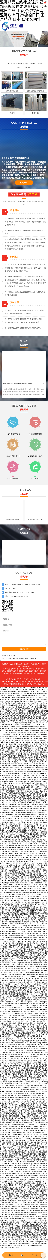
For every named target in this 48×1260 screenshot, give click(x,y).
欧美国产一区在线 (32, 1138)
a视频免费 (26, 1070)
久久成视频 (40, 996)
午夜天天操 (24, 1115)
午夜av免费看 (32, 734)
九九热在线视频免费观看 (19, 738)
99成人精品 (28, 830)
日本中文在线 (19, 898)
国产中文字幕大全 (8, 1144)
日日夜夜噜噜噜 (8, 771)
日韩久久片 (40, 1052)
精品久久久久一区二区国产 (32, 990)
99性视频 (22, 1245)
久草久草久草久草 (28, 1226)
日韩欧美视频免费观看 (7, 728)
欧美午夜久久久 (30, 924)
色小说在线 (16, 984)
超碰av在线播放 (33, 859)
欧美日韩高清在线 (22, 1195)
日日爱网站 (17, 886)
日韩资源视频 (15, 773)
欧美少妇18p (42, 1070)
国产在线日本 (5, 972)
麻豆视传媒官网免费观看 (19, 793)
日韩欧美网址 (29, 1082)
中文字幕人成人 (8, 730)
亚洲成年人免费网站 (38, 1097)
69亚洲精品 (8, 691)
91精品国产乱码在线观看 (38, 1158)
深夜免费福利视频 (14, 918)
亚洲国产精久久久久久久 (36, 723)
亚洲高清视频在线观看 (16, 935)
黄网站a (20, 961)
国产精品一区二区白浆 (34, 1232)
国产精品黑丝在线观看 (19, 1206)
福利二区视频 (23, 1234)
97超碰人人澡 (7, 1126)
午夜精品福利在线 (36, 1197)
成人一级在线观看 (6, 886)
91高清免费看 (5, 808)
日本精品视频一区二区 (12, 1224)
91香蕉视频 (18, 957)
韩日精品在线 (28, 980)
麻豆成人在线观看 (41, 1082)
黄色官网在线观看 (16, 855)
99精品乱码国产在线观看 (12, 914)
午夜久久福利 (4, 785)
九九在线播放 (31, 687)
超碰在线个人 (15, 865)
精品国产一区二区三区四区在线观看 (18, 1204)
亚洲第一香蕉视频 (18, 1124)
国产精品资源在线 (39, 865)
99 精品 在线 (34, 896)
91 (41, 906)
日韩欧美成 (34, 1189)
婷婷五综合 (32, 1109)
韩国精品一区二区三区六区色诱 (13, 1066)
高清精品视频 (16, 760)
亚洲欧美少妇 (7, 947)
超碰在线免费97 (5, 1011)
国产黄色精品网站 (18, 916)
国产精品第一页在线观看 (35, 721)
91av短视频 (10, 1043)
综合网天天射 (33, 1216)
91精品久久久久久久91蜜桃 (28, 959)
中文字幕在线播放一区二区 (30, 851)
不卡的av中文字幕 (18, 1013)
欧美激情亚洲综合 (13, 877)
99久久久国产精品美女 (34, 781)
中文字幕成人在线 (7, 721)
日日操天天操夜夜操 (7, 820)
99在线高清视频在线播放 (18, 1236)
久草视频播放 (26, 910)
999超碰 (35, 1068)
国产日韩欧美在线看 (39, 840)
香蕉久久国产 (16, 1222)
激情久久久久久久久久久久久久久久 (19, 715)
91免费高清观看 (38, 1201)
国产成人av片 (41, 1236)
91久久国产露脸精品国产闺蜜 (35, 890)
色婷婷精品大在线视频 (13, 814)
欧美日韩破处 (43, 783)
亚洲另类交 (33, 1169)
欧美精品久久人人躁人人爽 (20, 1027)
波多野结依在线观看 (11, 1156)
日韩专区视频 (10, 1195)
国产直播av (5, 1218)
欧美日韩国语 (42, 898)
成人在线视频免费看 (26, 992)
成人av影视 (17, 756)
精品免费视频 (30, 986)
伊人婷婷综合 (5, 865)
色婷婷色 (7, 1191)
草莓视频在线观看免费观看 (18, 1060)
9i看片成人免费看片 (18, 1076)
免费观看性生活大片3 (20, 1214)
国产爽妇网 (44, 822)
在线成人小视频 (8, 1185)
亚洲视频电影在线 (37, 754)
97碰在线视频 (5, 986)
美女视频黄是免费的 (32, 933)
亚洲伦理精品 (23, 1212)
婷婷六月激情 (34, 1242)
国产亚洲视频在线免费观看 (28, 939)
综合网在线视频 (19, 1232)
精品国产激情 (14, 1033)
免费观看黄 (31, 1162)
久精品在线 (22, 1181)
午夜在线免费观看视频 (12, 1121)
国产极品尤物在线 (18, 766)
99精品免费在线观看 (37, 972)
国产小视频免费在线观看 (8, 1181)
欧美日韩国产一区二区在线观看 (13, 1021)
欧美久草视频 (34, 777)
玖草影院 (41, 1002)
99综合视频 (32, 1236)
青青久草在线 (15, 861)
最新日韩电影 (26, 1078)
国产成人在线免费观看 (7, 1238)
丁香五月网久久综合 (19, 875)
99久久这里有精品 (31, 898)
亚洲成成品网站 (31, 1175)
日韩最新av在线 (20, 1175)
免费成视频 (29, 1072)
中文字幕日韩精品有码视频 (13, 1023)
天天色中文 (11, 1005)
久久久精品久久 (22, 931)
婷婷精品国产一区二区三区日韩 (19, 908)
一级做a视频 (5, 1033)
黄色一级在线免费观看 (30, 943)
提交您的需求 (24, 649)
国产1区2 (7, 713)
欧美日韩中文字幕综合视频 (35, 982)
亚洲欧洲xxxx (18, 730)
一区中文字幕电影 (31, 1021)
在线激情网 (35, 908)
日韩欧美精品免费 (24, 769)
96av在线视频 (19, 1140)
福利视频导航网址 (31, 766)
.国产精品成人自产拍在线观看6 (25, 812)
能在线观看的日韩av (16, 844)
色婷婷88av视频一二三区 (27, 1113)
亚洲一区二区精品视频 (19, 859)
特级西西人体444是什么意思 (33, 1208)
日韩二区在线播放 (41, 1005)
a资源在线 (33, 1027)
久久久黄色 (16, 1164)
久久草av (7, 793)
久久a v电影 (19, 1193)
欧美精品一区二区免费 (37, 826)
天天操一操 (15, 972)
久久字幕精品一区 (18, 927)
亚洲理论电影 (13, 1050)
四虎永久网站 (9, 781)
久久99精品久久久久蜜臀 (33, 974)
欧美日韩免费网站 (41, 1228)
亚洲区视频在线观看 (33, 875)
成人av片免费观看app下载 (29, 695)
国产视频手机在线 (9, 1142)
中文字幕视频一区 (19, 748)
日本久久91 (14, 808)
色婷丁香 (38, 1087)
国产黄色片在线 (5, 949)
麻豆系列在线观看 (41, 693)
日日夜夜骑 (24, 1177)
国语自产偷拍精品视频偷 (22, 771)
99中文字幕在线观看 (29, 914)
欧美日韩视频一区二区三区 (15, 791)
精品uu (26, 961)
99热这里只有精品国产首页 (33, 767)
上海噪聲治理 (32, 658)
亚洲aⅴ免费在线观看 (17, 974)
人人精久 (3, 978)
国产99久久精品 (9, 1019)
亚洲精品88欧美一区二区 (37, 1234)
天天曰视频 (8, 748)
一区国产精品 (4, 1236)
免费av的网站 (5, 1222)
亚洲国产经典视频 (22, 966)
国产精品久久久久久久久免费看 (15, 797)
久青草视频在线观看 (39, 1050)
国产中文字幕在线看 (7, 842)
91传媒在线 (29, 927)
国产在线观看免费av (18, 1138)
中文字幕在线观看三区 (10, 959)
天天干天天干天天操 (16, 834)
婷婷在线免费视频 (23, 805)
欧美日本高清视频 (22, 1128)
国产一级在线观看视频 (16, 1015)
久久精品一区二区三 (31, 1111)
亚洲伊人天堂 (26, 760)
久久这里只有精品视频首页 (34, 1015)
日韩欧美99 (44, 834)
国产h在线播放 (18, 830)
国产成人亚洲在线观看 (16, 924)
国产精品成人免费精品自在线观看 (18, 1097)
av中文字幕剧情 (30, 846)
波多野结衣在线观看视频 (12, 867)
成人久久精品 (5, 861)
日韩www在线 (21, 810)
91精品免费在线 (11, 769)
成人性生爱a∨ (40, 867)
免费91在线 (24, 803)
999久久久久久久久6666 (18, 785)
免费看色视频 (10, 1136)
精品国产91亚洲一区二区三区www (26, 1025)
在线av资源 (7, 1013)
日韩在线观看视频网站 (37, 1093)
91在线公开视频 (42, 924)
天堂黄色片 (37, 709)
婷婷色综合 (12, 1117)
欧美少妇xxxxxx (34, 1212)
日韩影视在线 (41, 976)
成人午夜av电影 (24, 871)
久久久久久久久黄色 (23, 1142)
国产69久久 (10, 1140)
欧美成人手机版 (14, 1115)
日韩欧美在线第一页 (17, 1072)
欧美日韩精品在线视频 (32, 1043)
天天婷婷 (9, 1123)
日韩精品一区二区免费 (34, 1076)
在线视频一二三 (22, 929)
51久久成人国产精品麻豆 (35, 1245)
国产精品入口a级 (13, 1179)
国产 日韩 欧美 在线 (14, 1087)
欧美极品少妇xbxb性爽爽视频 (17, 736)
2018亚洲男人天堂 (9, 1093)
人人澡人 (26, 1189)
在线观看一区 (37, 771)
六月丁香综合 (24, 1084)
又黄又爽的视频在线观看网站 (16, 996)
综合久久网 (26, 863)
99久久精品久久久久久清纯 (17, 925)
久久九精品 (23, 1058)
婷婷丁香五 (20, 1031)
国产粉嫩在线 (23, 826)
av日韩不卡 (21, 1148)
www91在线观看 (10, 726)
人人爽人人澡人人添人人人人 (30, 773)
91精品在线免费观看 (25, 795)
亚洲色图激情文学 (40, 1029)
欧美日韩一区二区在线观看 (38, 1009)
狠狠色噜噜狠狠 (25, 1164)
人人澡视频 (39, 935)
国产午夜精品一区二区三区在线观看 (31, 1199)
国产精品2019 (9, 1025)
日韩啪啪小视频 (31, 1181)
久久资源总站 (34, 1115)
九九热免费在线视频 (17, 873)
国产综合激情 (5, 836)
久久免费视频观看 (37, 799)
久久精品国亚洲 (25, 1033)
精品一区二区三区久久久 (12, 1080)
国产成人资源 (24, 972)
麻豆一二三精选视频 (29, 886)
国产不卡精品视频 (34, 728)
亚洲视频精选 (12, 847)
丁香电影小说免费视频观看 (18, 1152)
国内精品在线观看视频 (32, 730)
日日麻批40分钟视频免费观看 (13, 767)
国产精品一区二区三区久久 (24, 709)
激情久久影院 (33, 689)
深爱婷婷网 (10, 779)
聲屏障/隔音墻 (10, 63)
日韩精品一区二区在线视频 (16, 822)
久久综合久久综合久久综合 (25, 1005)
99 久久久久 (16, 949)
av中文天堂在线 (21, 816)
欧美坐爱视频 (22, 1119)
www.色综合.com (35, 803)
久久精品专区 (10, 1068)
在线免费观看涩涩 (25, 1064)
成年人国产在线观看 (32, 965)
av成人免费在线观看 (19, 1132)
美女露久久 (10, 1002)
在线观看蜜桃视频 (34, 1152)
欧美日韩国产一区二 (7, 888)
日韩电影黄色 (4, 824)
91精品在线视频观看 (32, 1238)
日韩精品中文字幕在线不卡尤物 (28, 732)
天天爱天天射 (15, 1220)
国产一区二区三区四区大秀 (32, 1039)
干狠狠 (18, 726)
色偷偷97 (15, 699)
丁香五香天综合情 (40, 806)
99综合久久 (33, 1150)
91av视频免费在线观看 (39, 984)
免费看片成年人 (18, 1054)
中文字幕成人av (34, 832)
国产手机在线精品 (42, 1031)
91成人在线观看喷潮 (16, 1029)
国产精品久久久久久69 (34, 1037)
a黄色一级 (20, 1117)
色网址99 (15, 697)
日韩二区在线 (28, 844)
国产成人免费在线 (17, 965)
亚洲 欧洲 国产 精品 (23, 707)
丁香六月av (14, 1212)
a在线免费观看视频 (28, 814)
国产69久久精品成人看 (29, 949)
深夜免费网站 (35, 1142)
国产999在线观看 (6, 1052)
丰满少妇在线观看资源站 (34, 847)
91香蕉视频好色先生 (22, 1158)
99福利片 (26, 828)
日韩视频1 (28, 916)
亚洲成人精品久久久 (36, 1085)
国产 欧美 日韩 (23, 1169)
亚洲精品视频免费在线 (36, 701)
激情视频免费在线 (14, 840)
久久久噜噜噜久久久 (32, 1124)
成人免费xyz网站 (20, 779)
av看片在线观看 (18, 978)
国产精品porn (43, 1025)
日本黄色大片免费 (22, 1085)
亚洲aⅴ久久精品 (39, 1072)
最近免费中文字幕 (34, 736)
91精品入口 (26, 970)
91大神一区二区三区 (29, 1146)
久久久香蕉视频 (18, 1123)
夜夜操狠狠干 (18, 906)
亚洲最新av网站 (40, 1123)
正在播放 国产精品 (28, 775)
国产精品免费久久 (38, 877)
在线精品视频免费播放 (21, 1197)
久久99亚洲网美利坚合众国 (18, 1216)
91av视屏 (23, 1179)
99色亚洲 (39, 789)
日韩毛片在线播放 (15, 1078)
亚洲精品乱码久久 (38, 1035)
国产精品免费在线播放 (31, 834)
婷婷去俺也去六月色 (12, 896)
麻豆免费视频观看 (41, 1220)
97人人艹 (19, 1136)
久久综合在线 (31, 705)
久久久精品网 (34, 738)
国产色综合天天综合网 (29, 726)
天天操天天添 (41, 920)
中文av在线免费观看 (20, 937)
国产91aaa (34, 805)
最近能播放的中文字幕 (37, 1099)
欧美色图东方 (16, 1226)
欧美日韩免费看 (34, 787)
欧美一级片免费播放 (41, 855)
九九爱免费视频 (30, 968)
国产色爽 (29, 988)
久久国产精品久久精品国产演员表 (24, 1183)
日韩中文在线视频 (30, 892)
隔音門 (19, 67)
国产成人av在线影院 (27, 693)
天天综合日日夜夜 (17, 713)
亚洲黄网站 (5, 689)
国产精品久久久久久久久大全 (10, 838)
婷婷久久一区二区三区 (13, 863)
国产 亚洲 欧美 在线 (20, 703)
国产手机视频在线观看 (15, 990)
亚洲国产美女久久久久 (32, 1066)
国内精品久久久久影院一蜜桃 (26, 752)
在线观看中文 (35, 717)
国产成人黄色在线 (19, 1210)
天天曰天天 (10, 902)
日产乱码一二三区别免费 (27, 976)
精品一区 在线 (14, 853)
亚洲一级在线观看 (28, 1228)
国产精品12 (20, 953)
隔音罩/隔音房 (23, 63)
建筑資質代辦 (14, 658)
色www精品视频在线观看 (17, 687)
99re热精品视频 (33, 703)
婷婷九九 (16, 881)
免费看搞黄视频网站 (7, 1158)
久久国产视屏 (29, 1054)
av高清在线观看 (18, 968)
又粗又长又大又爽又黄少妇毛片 (33, 1171)
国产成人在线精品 (41, 998)
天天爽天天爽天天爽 (36, 793)
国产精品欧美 (21, 705)
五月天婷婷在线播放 (32, 1056)
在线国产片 (7, 965)
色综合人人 (19, 820)
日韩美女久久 (17, 920)
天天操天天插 (19, 1043)
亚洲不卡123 (26, 894)
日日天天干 (24, 777)
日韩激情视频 (27, 1000)
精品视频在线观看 (26, 963)
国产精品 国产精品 (31, 746)
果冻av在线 (33, 1224)
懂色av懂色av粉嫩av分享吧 (15, 746)
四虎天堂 (36, 830)
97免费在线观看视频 (38, 849)
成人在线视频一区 (37, 1080)
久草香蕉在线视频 (18, 1240)
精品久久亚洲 (33, 1041)
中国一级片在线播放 (10, 941)
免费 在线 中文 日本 (14, 970)
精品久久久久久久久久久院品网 (15, 1187)
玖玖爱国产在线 (21, 728)
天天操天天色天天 (22, 1144)
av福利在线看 (28, 1023)
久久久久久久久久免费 (32, 978)
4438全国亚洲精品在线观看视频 (16, 701)
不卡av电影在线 (37, 894)
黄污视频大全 (7, 734)
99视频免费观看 (37, 1154)
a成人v (9, 830)
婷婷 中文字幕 (27, 1201)
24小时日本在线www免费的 (9, 742)
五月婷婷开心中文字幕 (29, 922)
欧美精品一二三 (17, 1203)
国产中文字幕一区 (32, 1126)
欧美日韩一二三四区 (23, 754)
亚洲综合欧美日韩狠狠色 (34, 1218)
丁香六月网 (10, 898)
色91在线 (4, 925)
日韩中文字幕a (25, 984)
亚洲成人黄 (15, 963)
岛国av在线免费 (21, 1167)
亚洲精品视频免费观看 (17, 1218)
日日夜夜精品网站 (24, 1244)
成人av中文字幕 (35, 1095)
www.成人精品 (30, 1031)
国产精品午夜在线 (29, 920)
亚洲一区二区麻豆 (19, 1103)
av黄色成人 (26, 1080)
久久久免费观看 (8, 1232)
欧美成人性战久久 (22, 1093)
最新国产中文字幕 (29, 1203)
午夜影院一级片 (17, 1011)
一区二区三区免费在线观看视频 (16, 723)
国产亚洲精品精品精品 (18, 789)
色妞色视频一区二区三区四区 (26, 1019)
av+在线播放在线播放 (13, 758)
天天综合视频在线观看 (23, 1068)
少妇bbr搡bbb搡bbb (17, 1082)
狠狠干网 (31, 998)
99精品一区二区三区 (27, 1220)
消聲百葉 (28, 67)
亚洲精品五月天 (42, 687)
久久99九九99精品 (25, 750)
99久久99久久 (9, 1107)
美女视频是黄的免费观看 (20, 1099)
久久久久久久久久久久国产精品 (25, 842)
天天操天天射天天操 (32, 791)
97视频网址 (23, 711)
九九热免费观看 (35, 707)
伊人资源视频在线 (10, 1119)
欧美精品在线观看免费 (16, 890)
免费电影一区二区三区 (31, 1134)
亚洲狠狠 (32, 1177)
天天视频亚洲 (29, 953)
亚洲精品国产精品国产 (26, 808)
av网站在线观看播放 (33, 1103)
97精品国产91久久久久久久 (36, 925)
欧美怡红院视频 (16, 1191)
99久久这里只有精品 (28, 918)
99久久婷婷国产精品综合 (37, 885)
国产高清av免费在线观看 (29, 1173)
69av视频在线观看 (25, 1156)
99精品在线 (8, 1208)
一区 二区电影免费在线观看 (9, 1084)
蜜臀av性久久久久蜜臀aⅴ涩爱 (36, 748)
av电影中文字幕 (20, 1037)
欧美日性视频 (35, 1121)
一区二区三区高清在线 (12, 803)
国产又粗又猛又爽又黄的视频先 (36, 719)
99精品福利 (21, 847)
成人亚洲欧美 (28, 713)
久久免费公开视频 (15, 894)
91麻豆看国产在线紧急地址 (20, 836)
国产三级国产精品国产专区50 (35, 1013)
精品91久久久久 (14, 1109)
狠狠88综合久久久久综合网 (34, 873)
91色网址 (22, 697)
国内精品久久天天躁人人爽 (30, 1089)
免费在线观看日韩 (40, 818)
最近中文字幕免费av (25, 1035)
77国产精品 (14, 832)
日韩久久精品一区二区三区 (12, 783)
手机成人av (16, 1242)
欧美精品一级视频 (13, 1160)
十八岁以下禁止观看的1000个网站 (36, 1240)
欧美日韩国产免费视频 (31, 957)
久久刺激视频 (31, 1007)
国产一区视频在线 (40, 740)
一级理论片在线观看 (27, 1160)
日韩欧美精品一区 (13, 1173)
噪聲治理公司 (23, 658)
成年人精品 (33, 931)
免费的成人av (26, 840)
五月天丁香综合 (13, 883)
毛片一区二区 (28, 1191)
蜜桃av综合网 (16, 943)
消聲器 (39, 63)
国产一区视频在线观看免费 (16, 955)
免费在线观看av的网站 (19, 1041)
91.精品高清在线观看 (22, 1095)
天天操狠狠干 (28, 1230)
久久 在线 (16, 777)
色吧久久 (3, 1160)
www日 (36, 779)
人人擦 (36, 992)
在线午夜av (37, 904)
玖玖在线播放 (4, 1230)
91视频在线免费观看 (36, 883)
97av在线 (24, 1109)
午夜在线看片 (10, 1085)
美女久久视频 (23, 1009)
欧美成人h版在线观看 (10, 1244)
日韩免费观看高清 (16, 1230)
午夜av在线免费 (26, 1101)
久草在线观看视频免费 (29, 783)
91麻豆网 (16, 900)
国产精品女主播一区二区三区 (37, 1058)
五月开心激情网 (5, 927)
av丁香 (42, 1056)
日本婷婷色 (22, 869)
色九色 (9, 978)
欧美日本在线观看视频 (10, 826)
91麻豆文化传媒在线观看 (39, 863)
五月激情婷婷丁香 (11, 939)
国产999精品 (40, 814)
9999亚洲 (7, 738)
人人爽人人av (41, 886)
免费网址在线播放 (16, 828)
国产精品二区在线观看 (35, 785)
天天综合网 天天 (34, 1144)
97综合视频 (40, 918)
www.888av (4, 840)
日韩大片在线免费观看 (31, 824)
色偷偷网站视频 (27, 756)
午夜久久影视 (5, 1138)
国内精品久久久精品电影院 (12, 806)
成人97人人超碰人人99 (8, 1162)
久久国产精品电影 (20, 721)
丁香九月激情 (28, 820)
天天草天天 (24, 883)
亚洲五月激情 (15, 1247)
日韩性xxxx (4, 922)
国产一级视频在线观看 (26, 1017)
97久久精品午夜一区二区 (11, 818)
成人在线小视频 (11, 805)
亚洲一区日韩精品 (13, 1101)
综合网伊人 (33, 929)
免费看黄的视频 (26, 865)
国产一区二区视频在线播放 (23, 1185)
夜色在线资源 (30, 1052)
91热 (5, 883)
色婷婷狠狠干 (40, 1132)
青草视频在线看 (23, 1045)
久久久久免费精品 (10, 931)
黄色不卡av (30, 1210)
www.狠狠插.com (30, 951)
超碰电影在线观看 (28, 867)
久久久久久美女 (5, 799)
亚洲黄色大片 (17, 1208)
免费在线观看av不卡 (16, 1111)
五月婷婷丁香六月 (32, 822)
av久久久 (34, 1046)
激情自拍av (4, 857)
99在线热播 (19, 888)
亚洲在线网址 (13, 992)
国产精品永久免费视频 (20, 947)
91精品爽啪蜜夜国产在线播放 (10, 904)
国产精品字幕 (29, 935)
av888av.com (30, 789)
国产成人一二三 (37, 715)
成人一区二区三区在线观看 (26, 941)
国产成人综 (23, 879)
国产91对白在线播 (13, 1177)
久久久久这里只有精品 (13, 1146)
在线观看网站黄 (27, 806)
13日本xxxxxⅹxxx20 (20, 734)
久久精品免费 (28, 855)
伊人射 (23, 1130)
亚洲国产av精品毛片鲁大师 (21, 799)
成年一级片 (18, 1070)
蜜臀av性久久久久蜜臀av (35, 697)
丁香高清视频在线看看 (7, 1031)
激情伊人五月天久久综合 (12, 775)
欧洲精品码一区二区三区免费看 (11, 1000)
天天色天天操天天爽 (26, 945)
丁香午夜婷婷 (19, 1107)
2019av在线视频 (26, 904)
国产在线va (16, 851)
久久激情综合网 (19, 781)
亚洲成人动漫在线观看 (22, 725)
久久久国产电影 (9, 754)
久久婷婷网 (43, 859)
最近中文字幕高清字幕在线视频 (18, 764)
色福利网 (32, 699)
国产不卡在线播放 (16, 824)
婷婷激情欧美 (13, 871)
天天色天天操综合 (13, 912)
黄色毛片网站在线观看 (32, 1107)
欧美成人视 (4, 1060)
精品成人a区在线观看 (35, 1060)
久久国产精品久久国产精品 (10, 695)
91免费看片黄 (24, 699)
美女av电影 (4, 1109)
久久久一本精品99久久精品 (9, 750)
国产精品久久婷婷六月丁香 (35, 1148)
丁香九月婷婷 (31, 869)
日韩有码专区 (13, 945)
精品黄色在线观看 (18, 933)
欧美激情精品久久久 (26, 744)
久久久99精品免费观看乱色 (21, 1046)
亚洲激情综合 (23, 832)
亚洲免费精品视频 (24, 717)
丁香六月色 (29, 1062)
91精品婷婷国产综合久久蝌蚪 (36, 797)
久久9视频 (33, 857)
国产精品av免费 (40, 1160)
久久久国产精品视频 (22, 1004)
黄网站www (36, 1033)
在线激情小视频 (6, 1242)
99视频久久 (7, 916)
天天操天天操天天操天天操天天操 (31, 742)
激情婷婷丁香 (25, 900)
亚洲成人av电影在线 (28, 1222)
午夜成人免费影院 (25, 1050)
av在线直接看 (7, 968)
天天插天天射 (24, 896)
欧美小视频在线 (17, 1134)
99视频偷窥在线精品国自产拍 (29, 1105)
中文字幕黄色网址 (9, 1128)
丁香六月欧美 (25, 1121)
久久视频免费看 (35, 828)
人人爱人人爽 (40, 775)
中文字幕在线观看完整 (19, 1074)
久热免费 (9, 787)
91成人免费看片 (5, 859)
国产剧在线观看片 (15, 1228)
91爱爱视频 (36, 910)
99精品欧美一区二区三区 (21, 849)
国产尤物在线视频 (30, 1193)
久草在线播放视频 (38, 760)
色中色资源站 (21, 1162)
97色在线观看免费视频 (38, 836)
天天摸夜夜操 (13, 879)
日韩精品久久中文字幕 (10, 1113)
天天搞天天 (20, 1238)
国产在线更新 (9, 1070)
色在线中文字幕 (25, 912)
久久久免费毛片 (12, 1017)
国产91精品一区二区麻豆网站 (19, 857)
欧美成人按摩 (34, 1128)
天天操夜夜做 (31, 955)
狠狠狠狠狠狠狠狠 (15, 922)
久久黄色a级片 (40, 1054)
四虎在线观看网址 (12, 1199)
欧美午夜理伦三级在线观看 (26, 1165)
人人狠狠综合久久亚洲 (21, 1048)
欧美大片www (34, 994)
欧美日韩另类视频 (6, 900)
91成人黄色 (25, 1242)
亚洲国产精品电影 (28, 1087)
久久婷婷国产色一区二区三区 (37, 1179)
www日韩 (34, 1070)
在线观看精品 (42, 1216)
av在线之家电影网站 (17, 986)
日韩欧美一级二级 (30, 888)
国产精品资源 (26, 1154)
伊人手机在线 (34, 1048)
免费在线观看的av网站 (28, 881)
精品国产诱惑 (13, 1009)
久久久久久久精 (35, 1084)
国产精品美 (42, 726)
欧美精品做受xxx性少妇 (31, 906)
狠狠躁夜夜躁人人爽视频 (34, 810)
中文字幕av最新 (14, 1130)
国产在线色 (11, 953)
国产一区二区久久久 (10, 1148)
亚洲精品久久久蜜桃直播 (15, 846)
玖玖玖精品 (40, 853)
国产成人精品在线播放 (21, 994)
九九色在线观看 (11, 929)
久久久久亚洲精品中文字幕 (19, 689)
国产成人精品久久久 (21, 1002)
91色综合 (30, 779)
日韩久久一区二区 (37, 691)
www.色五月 (24, 1224)
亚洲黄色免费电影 (21, 998)
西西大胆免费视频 (15, 1154)
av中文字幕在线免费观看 (21, 691)
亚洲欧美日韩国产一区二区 (16, 988)
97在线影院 (13, 869)
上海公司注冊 (4, 658)
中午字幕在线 (40, 986)
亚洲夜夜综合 (32, 1074)
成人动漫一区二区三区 (27, 853)
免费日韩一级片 (25, 877)
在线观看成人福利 (9, 810)
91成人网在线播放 (34, 1206)
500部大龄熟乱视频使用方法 (15, 1091)
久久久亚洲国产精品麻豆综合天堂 (36, 902)
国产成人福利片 (8, 885)
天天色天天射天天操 (26, 740)
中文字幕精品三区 (32, 1187)
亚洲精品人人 (12, 1165)
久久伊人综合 (10, 707)
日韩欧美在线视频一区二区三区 (32, 861)
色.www (43, 1107)
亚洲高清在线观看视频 (20, 787)
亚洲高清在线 (18, 892)
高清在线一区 (12, 961)
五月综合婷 (4, 687)
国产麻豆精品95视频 (39, 1156)
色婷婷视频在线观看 (35, 1167)
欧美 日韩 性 (30, 996)
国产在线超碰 (32, 879)
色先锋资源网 (42, 857)
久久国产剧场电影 (35, 1195)
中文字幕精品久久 (31, 1140)
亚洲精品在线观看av (21, 885)
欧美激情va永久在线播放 (36, 937)
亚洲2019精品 (35, 871)
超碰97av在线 (12, 1035)
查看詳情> (24, 183)
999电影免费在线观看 (34, 711)
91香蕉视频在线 (9, 1167)
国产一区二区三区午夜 (38, 1045)
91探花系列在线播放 (28, 758)
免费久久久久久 (23, 1150)
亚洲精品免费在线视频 (15, 980)
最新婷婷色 (33, 801)
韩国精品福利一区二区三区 (9, 1245)
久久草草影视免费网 (17, 951)
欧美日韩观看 (38, 1062)
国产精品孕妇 (16, 910)
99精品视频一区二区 (40, 1136)
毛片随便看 (37, 1191)
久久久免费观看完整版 (37, 764)
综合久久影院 (28, 1029)
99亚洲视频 (13, 732)
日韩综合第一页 (34, 961)
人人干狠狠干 (13, 1105)
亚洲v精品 (40, 842)
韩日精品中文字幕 (27, 818)
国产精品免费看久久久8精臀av (31, 838)
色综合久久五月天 (12, 711)
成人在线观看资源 (19, 719)
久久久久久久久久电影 (10, 740)
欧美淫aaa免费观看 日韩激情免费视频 (13, 1007)
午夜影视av (33, 1214)
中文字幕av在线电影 (31, 1011)
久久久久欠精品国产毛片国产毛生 (14, 982)
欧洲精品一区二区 (18, 762)
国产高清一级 (28, 1136)
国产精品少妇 (15, 693)
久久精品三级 (19, 902)
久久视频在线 (4, 1072)
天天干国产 (33, 1002)
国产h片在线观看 (39, 916)
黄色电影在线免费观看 (39, 1244)
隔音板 (32, 63)
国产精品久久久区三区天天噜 (13, 1039)
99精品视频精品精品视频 (39, 970)
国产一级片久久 (37, 1101)
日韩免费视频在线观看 (16, 1056)
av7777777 (28, 762)
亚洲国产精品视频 (12, 1234)
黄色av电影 (31, 1132)
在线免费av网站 (9, 705)
